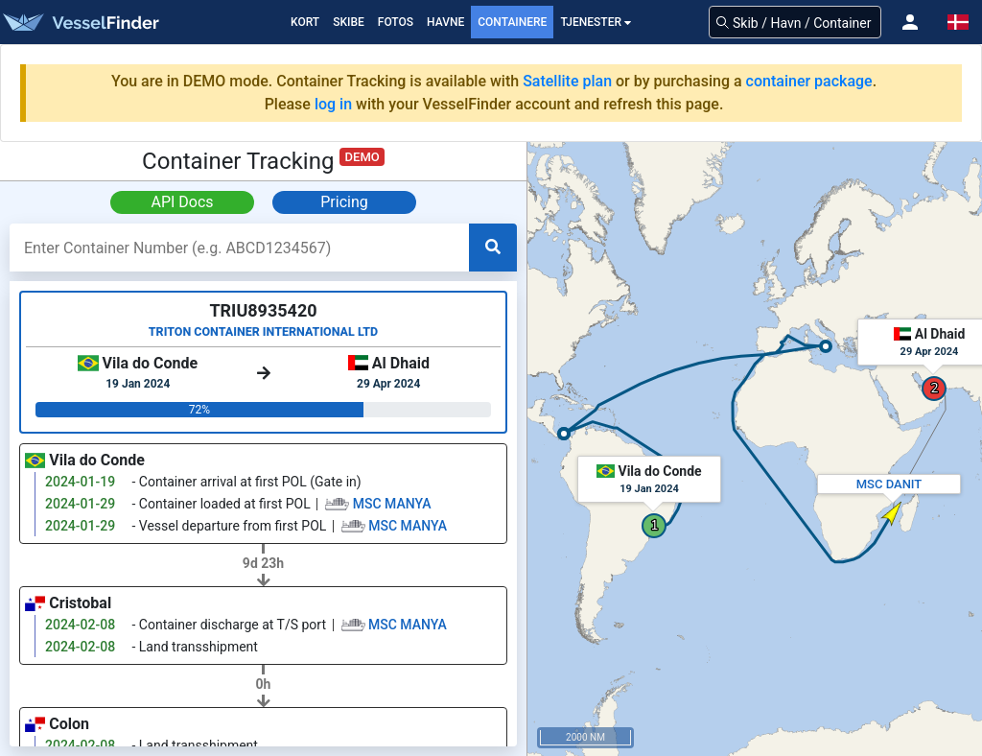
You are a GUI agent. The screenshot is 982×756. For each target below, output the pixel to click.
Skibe (348, 22)
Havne (445, 22)
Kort (305, 22)
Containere (512, 22)
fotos (395, 22)
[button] (910, 22)
